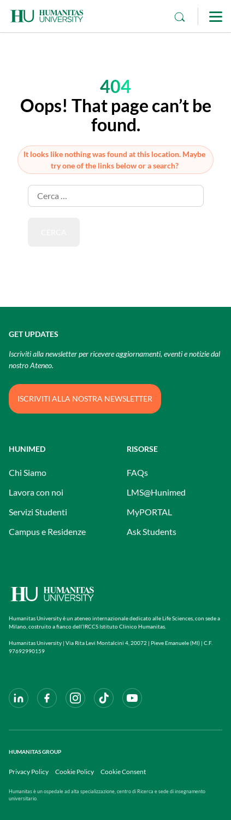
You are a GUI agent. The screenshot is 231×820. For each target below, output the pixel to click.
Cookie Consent (123, 771)
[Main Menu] (215, 16)
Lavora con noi (36, 492)
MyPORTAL (149, 512)
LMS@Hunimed (156, 492)
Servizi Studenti (38, 512)
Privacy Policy (29, 771)
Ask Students (151, 531)
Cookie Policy (74, 771)
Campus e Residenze (47, 531)
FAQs (137, 472)
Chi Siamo (27, 472)
